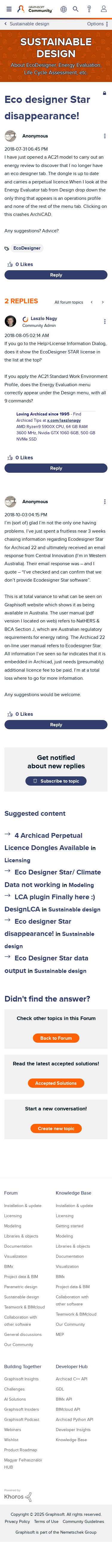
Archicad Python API (74, 1419)
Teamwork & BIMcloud (24, 1307)
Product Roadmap (20, 1450)
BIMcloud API (68, 1409)
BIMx (8, 1266)
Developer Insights (73, 1430)
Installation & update (23, 1206)
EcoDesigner (27, 248)
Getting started (69, 1226)
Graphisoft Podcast (21, 1419)
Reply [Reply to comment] (56, 468)
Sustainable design (74, 909)
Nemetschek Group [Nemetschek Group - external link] (78, 1532)
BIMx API (64, 1399)
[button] (10, 264)
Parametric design (20, 1287)
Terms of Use (46, 1521)
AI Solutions (15, 1399)
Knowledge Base (73, 1192)
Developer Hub (72, 1366)
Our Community (18, 1345)
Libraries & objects (21, 1236)
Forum (11, 1192)
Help (89, 8)
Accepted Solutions (56, 1083)
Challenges (14, 1389)
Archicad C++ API (71, 1379)
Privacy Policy (17, 1521)
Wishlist (11, 1440)
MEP (60, 1334)
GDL (60, 1389)
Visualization (15, 1256)
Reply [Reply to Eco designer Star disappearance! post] (56, 274)
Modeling (81, 884)
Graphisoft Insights (21, 1379)
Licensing (17, 860)
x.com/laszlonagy (64, 420)
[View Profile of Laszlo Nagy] (44, 318)
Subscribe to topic (60, 781)
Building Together (22, 1366)
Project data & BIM (21, 1277)
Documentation (18, 1246)
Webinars (12, 1430)
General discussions (23, 1334)
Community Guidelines (83, 1521)
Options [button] (95, 24)
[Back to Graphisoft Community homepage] (35, 8)
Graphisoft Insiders (21, 1409)
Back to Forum (56, 1037)
